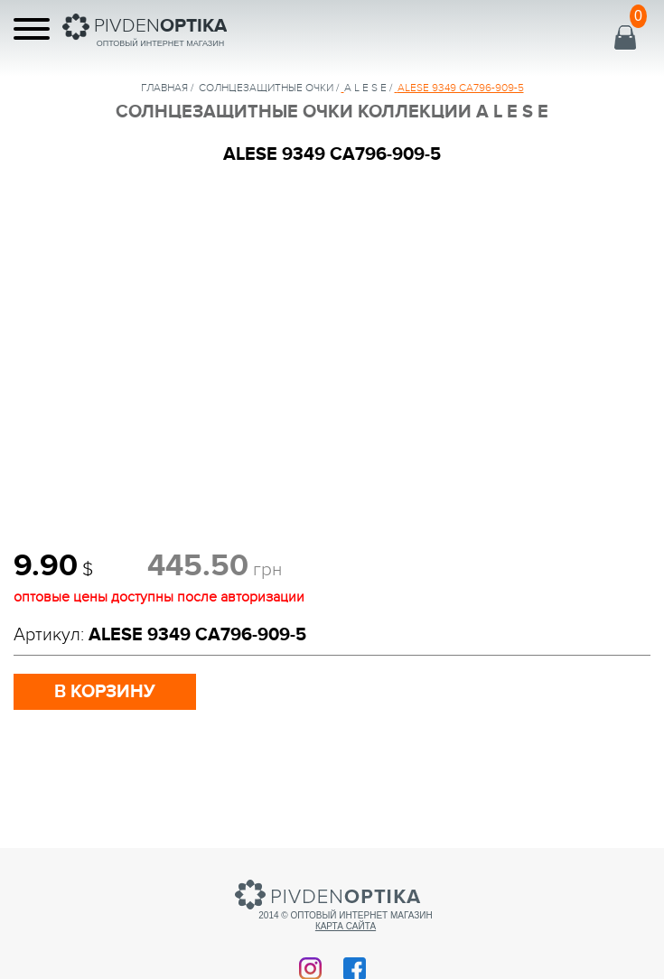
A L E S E (365, 87)
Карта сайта (345, 926)
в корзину (104, 692)
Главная (164, 87)
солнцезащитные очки (266, 87)
